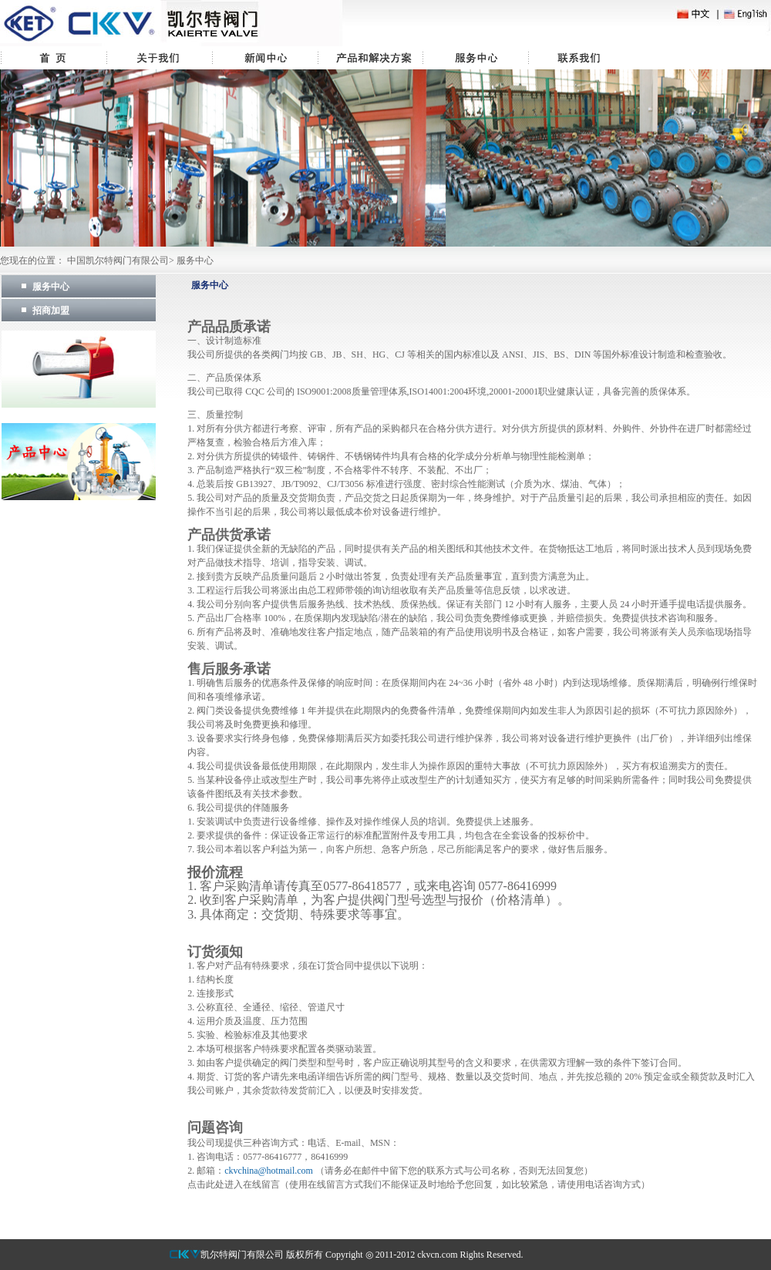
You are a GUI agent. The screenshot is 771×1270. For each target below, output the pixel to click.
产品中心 (370, 57)
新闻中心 (265, 57)
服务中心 (475, 57)
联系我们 (581, 57)
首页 (53, 57)
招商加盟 (50, 310)
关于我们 (159, 57)
